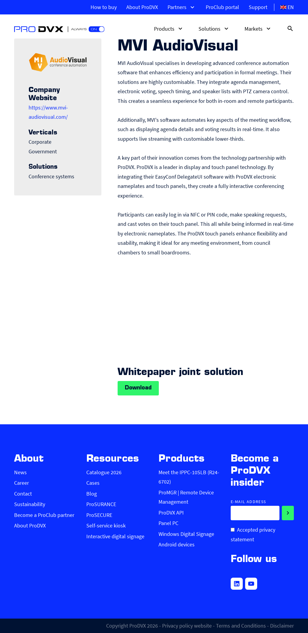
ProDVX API (171, 512)
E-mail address (248, 501)
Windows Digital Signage (186, 533)
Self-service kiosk (106, 525)
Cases (93, 482)
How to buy (104, 7)
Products (169, 28)
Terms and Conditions (241, 625)
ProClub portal (222, 7)
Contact (23, 493)
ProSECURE (99, 515)
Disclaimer (282, 625)
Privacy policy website (187, 625)
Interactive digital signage (115, 536)
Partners (182, 7)
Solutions (214, 28)
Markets (258, 28)
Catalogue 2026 (104, 472)
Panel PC (168, 523)
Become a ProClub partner (44, 515)
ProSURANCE (101, 504)
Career (21, 482)
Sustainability (29, 504)
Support (258, 7)
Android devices (177, 544)
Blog (91, 493)
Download (138, 388)
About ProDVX (142, 7)
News (20, 472)
